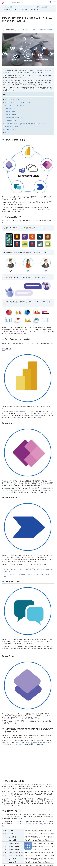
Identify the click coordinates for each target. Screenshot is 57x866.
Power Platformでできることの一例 (17, 102)
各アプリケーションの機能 (13, 105)
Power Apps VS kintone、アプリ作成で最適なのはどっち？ (27, 489)
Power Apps (11, 111)
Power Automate (13, 114)
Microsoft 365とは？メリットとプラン (28, 824)
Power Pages (11, 121)
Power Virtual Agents (14, 117)
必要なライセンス (11, 130)
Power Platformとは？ (12, 99)
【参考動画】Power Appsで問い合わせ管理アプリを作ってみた (25, 124)
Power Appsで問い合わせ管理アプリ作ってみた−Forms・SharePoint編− (27, 744)
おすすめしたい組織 (11, 127)
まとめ (7, 133)
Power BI (10, 108)
